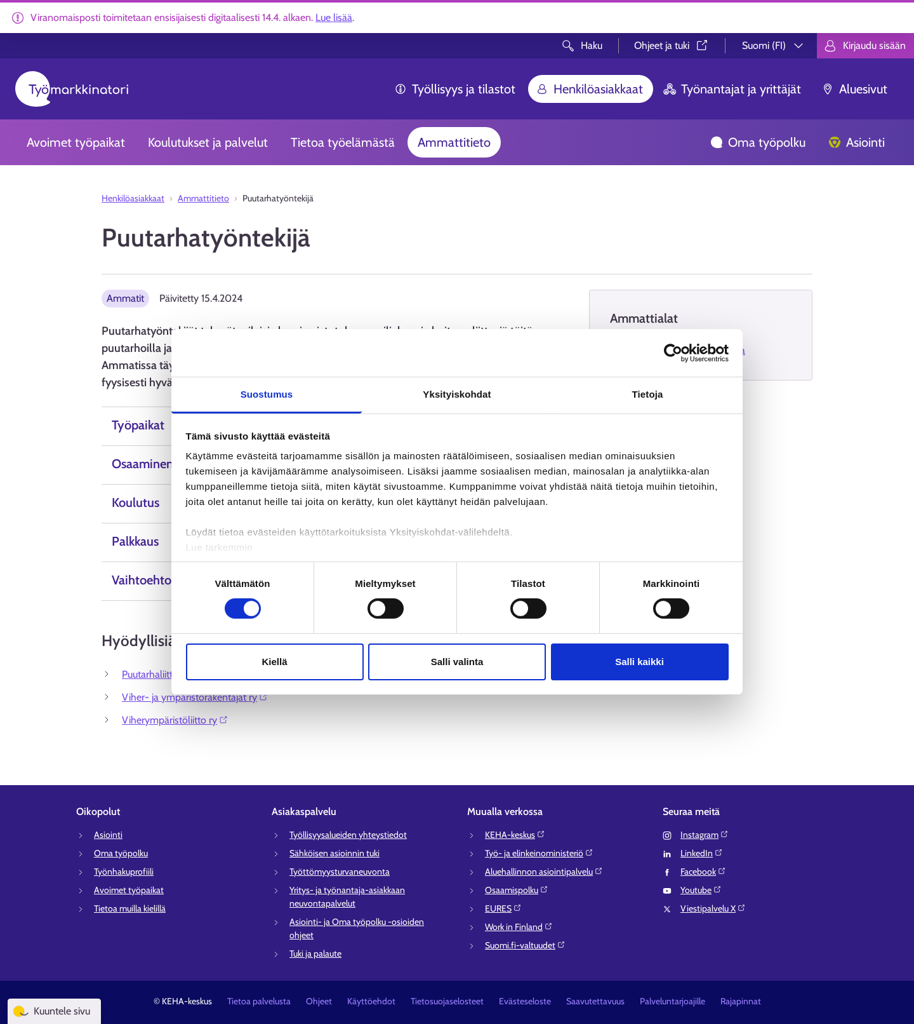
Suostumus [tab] (267, 394)
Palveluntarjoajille (672, 1001)
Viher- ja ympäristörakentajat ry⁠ (195, 697)
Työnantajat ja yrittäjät (732, 89)
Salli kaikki (639, 661)
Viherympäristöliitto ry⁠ (175, 720)
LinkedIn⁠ (701, 853)
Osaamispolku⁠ (516, 890)
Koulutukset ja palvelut (208, 142)
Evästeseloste (525, 1001)
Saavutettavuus (595, 1001)
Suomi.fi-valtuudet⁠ (525, 945)
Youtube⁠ (701, 890)
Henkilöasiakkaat (589, 89)
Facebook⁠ (703, 871)
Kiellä (274, 661)
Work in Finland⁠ (519, 927)
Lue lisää (333, 17)
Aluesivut (854, 89)
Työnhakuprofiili (124, 871)
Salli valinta (457, 661)
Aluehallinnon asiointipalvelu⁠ (544, 871)
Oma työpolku (757, 142)
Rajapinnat (740, 1001)
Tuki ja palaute (315, 953)
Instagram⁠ (704, 834)
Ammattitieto (454, 142)
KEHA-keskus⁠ (515, 834)
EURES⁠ (503, 908)
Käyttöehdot (371, 1001)
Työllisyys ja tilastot (454, 89)
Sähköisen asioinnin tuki (334, 853)
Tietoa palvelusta (259, 1001)
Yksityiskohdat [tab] (457, 394)
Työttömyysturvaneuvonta (339, 871)
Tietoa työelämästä (343, 142)
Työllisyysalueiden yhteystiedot (348, 834)
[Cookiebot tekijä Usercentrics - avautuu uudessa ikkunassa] (673, 352)
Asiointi (856, 142)
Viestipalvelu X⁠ (713, 908)
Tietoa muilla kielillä (130, 908)
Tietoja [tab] (647, 394)
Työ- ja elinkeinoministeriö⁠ (539, 853)
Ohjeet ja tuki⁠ (672, 45)
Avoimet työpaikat (76, 142)
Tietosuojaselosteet (447, 1001)
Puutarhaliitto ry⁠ (161, 674)
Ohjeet (319, 1001)
